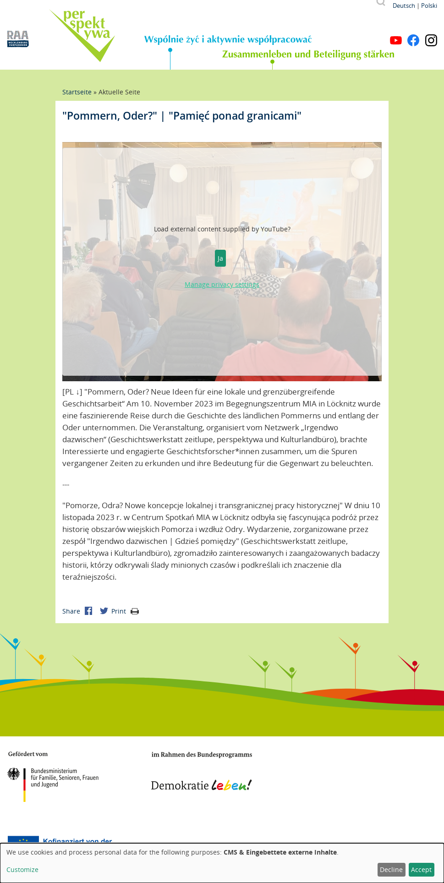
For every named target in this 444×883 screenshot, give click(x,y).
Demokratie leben (201, 771)
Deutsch (404, 5)
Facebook (413, 40)
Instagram (431, 40)
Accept (421, 869)
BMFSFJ (53, 776)
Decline (391, 869)
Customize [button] (22, 869)
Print (125, 611)
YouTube (396, 40)
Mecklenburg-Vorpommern (331, 773)
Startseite (77, 92)
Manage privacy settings (222, 284)
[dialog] (222, 863)
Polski (429, 5)
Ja (220, 258)
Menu (431, 26)
